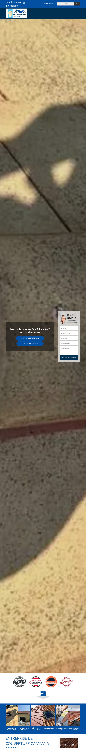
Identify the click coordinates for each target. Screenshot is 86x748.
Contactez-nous (30, 343)
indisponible (13, 2)
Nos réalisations (30, 338)
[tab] (43, 374)
